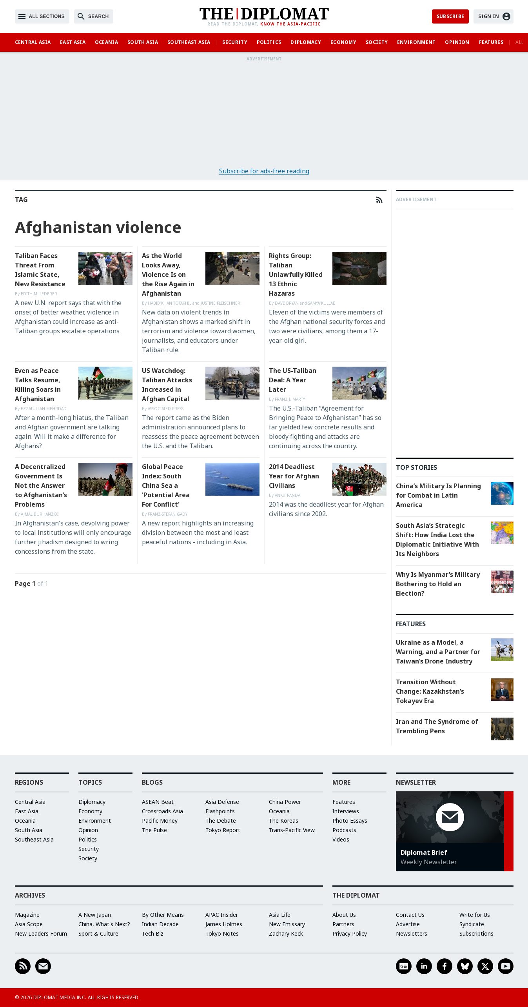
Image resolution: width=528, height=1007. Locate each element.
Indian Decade (160, 924)
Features (491, 42)
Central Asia (33, 42)
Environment (416, 42)
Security (234, 42)
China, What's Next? (104, 924)
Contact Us (410, 914)
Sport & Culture (98, 933)
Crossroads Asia (162, 811)
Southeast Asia (188, 42)
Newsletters (411, 933)
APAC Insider (221, 914)
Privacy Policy (349, 933)
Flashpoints (220, 811)
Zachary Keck (286, 933)
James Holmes (223, 924)
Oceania (106, 42)
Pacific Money (160, 820)
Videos (340, 839)
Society (377, 42)
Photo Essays (349, 820)
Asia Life (279, 914)
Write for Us (474, 914)
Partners (343, 924)
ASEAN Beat (158, 801)
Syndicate (471, 924)
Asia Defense (222, 801)
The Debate (220, 820)
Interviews (345, 811)
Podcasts (344, 830)
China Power (285, 801)
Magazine (27, 914)
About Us (344, 914)
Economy (343, 42)
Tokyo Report (222, 830)
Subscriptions (476, 933)
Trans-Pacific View (292, 830)
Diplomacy (305, 42)
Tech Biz (152, 933)
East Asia (72, 42)
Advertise (408, 924)
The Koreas (283, 820)
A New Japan (94, 914)
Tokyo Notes (222, 933)
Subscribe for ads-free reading (264, 171)
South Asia (142, 42)
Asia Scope (29, 924)
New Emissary (287, 924)
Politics (269, 42)
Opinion (457, 42)
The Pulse (154, 830)
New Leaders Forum (41, 933)
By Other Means (163, 914)
